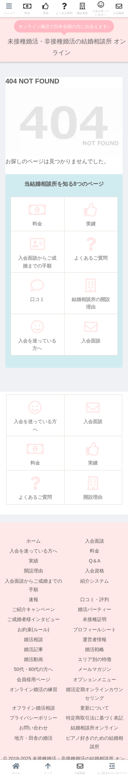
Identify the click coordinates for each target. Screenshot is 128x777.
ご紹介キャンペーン (33, 609)
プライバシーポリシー (33, 718)
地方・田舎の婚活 (33, 738)
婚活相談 (33, 639)
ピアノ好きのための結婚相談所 (94, 742)
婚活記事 (33, 649)
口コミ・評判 (94, 599)
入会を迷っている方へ (33, 551)
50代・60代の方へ (33, 669)
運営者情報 (94, 639)
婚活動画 (33, 659)
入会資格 (94, 570)
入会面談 (94, 541)
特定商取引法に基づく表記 (94, 718)
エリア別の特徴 (94, 659)
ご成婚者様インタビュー (33, 619)
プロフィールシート (94, 629)
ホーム (33, 541)
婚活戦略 (94, 649)
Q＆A (94, 561)
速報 (33, 599)
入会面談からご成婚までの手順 (33, 585)
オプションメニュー (94, 679)
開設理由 (33, 570)
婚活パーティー (94, 609)
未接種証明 (94, 619)
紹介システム (94, 581)
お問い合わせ (33, 727)
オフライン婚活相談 (33, 708)
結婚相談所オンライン (94, 727)
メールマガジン (94, 669)
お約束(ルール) (33, 629)
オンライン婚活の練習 (33, 689)
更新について (94, 708)
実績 (33, 561)
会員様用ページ (33, 679)
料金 (94, 551)
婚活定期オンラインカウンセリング (94, 694)
